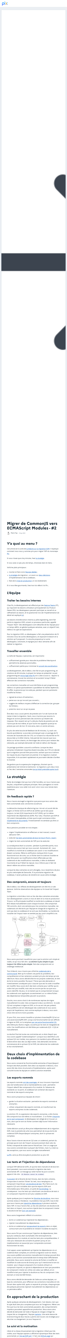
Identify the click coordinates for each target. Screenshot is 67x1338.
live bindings (44, 1189)
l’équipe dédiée (31, 572)
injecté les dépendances (33, 1203)
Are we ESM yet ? (25, 1336)
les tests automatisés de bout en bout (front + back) (36, 838)
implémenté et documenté (17, 821)
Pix (8, 554)
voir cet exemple (28, 1210)
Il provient (11, 1179)
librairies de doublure (42, 1198)
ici (22, 615)
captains (38, 1314)
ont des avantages (30, 1082)
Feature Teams (49, 605)
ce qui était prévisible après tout (45, 769)
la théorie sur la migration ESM (38, 549)
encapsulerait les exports (36, 1226)
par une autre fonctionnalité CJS (44, 1022)
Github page (45, 1336)
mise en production (24, 581)
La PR (9, 1155)
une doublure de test (34, 1184)
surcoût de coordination (48, 666)
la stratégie (40, 558)
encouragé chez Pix (27, 676)
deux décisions (44, 575)
